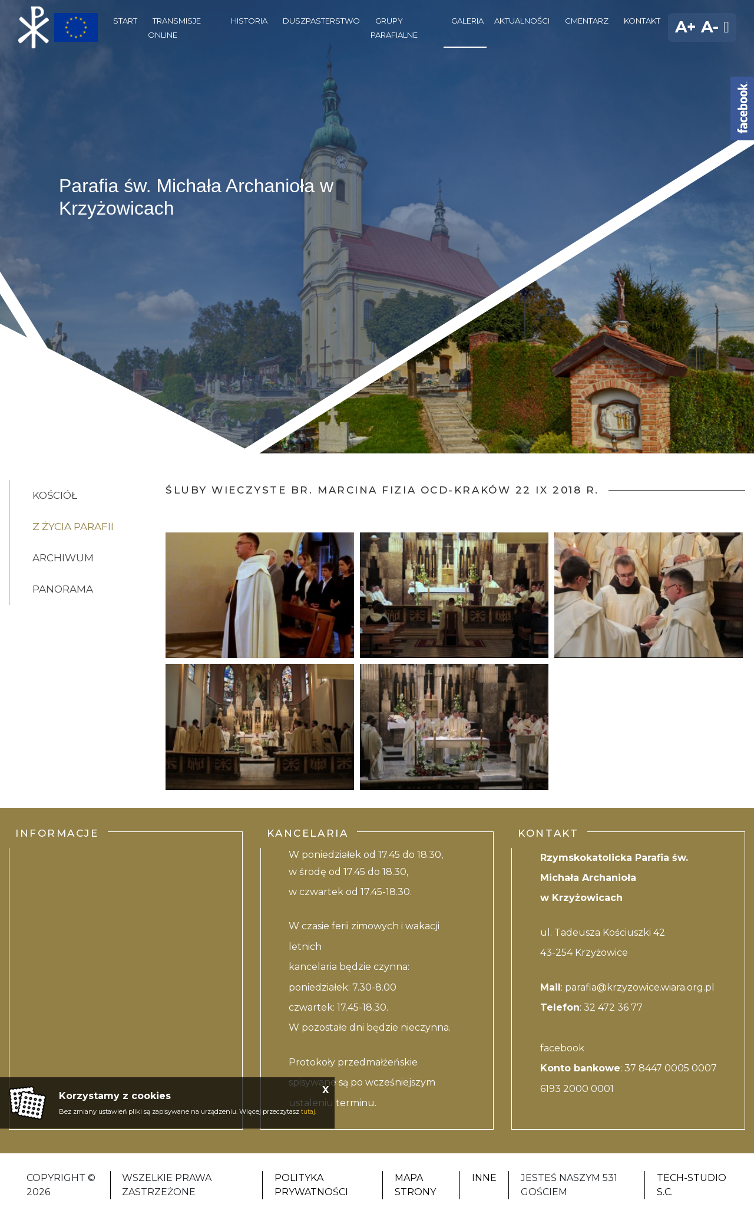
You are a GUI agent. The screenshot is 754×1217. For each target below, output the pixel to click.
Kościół (54, 495)
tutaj (308, 1111)
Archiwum (63, 558)
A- (710, 27)
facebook (562, 1048)
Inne (484, 1177)
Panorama (62, 589)
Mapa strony (415, 1185)
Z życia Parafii (73, 526)
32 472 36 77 (613, 1007)
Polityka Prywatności (311, 1185)
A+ (685, 27)
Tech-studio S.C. (691, 1185)
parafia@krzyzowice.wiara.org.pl (640, 987)
